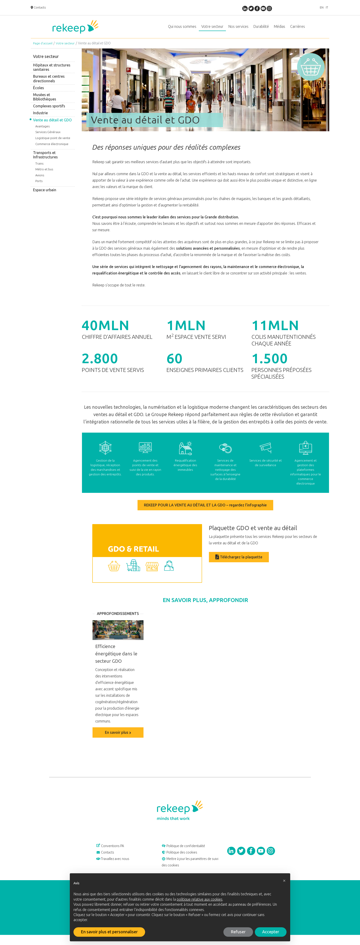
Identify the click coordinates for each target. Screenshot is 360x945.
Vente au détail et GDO (52, 125)
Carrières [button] (297, 29)
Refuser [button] (238, 931)
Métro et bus (44, 174)
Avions (39, 180)
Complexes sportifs (49, 110)
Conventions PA (112, 851)
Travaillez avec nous (116, 867)
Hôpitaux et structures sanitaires (51, 72)
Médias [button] (279, 29)
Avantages (42, 131)
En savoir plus (118, 737)
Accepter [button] (270, 931)
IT (325, 8)
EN (317, 8)
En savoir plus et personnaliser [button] (109, 931)
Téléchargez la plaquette (238, 561)
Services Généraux (47, 136)
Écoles (38, 92)
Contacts (39, 8)
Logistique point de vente (52, 142)
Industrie (40, 117)
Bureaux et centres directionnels (49, 83)
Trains (39, 168)
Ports (38, 185)
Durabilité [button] (261, 29)
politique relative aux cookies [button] (199, 899)
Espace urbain (44, 194)
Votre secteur (67, 48)
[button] (284, 880)
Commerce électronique (51, 148)
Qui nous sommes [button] (182, 29)
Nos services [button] (238, 29)
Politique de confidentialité (187, 851)
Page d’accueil (43, 48)
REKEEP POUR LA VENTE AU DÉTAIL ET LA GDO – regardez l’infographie (205, 510)
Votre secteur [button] (212, 29)
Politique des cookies (182, 859)
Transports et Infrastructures (45, 159)
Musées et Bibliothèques (44, 101)
